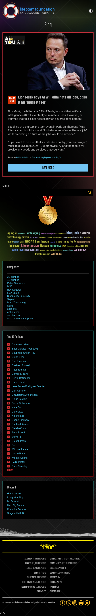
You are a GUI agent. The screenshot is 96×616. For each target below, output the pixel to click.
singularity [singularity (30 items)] (53, 250)
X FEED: (29, 568)
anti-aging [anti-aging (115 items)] (33, 233)
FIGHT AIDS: (31, 578)
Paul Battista (19, 369)
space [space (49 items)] (60, 250)
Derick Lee (17, 411)
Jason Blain (18, 453)
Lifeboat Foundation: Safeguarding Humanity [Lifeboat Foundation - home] (40, 10)
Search (89, 192)
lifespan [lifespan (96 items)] (44, 246)
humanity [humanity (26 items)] (52, 242)
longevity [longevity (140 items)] (55, 246)
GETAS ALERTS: (56, 564)
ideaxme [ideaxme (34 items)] (59, 242)
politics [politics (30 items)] (77, 246)
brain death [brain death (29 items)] (42, 238)
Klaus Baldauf (19, 399)
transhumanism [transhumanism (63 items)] (42, 254)
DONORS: (37, 573)
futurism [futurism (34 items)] (16, 242)
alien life (12, 308)
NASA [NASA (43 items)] (64, 246)
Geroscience (14, 493)
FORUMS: (40, 592)
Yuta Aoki (17, 407)
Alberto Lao (18, 415)
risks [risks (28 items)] (47, 250)
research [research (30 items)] (42, 250)
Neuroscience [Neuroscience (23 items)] (70, 246)
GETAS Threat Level (48, 547)
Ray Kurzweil (14, 289)
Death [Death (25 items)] (69, 238)
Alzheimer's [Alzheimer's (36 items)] (22, 234)
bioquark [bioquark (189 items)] (72, 233)
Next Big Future (15, 505)
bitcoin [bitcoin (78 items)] (25, 237)
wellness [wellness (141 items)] (56, 254)
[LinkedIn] (74, 603)
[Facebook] (62, 603)
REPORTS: (54, 578)
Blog (48, 25)
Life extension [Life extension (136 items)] (30, 246)
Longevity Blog (15, 497)
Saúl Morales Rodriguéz (25, 348)
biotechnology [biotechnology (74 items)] (14, 237)
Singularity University (18, 296)
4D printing (13, 280)
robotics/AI (56, 158)
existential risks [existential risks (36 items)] (77, 238)
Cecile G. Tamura (21, 403)
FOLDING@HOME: (29, 582)
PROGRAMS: (54, 582)
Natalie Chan (19, 428)
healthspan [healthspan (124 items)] (42, 242)
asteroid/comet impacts (20, 318)
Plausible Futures (16, 509)
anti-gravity (13, 312)
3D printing (13, 276)
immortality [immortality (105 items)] (70, 241)
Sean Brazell (18, 432)
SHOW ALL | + (12, 470)
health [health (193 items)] (29, 241)
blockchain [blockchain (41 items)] (34, 237)
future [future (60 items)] (10, 241)
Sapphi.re (51, 602)
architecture (13, 315)
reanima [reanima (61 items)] (84, 246)
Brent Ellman (19, 441)
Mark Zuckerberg (16, 302)
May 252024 (12, 100)
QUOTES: (53, 592)
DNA (9, 286)
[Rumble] (87, 603)
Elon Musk (36, 158)
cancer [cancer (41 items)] (49, 237)
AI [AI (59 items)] (16, 233)
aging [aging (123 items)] (10, 233)
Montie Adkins (19, 457)
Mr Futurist (13, 501)
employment (46, 158)
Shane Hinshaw (20, 420)
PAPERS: (53, 587)
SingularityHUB (15, 513)
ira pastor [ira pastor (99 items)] (14, 246)
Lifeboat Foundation (22, 602)
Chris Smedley (19, 466)
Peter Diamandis (16, 283)
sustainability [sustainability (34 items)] (68, 250)
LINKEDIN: (29, 564)
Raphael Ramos (20, 424)
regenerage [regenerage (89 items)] (17, 250)
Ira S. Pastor (18, 462)
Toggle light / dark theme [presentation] (91, 11)
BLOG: (52, 568)
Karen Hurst (18, 382)
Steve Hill (17, 436)
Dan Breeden (19, 361)
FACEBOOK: (28, 559)
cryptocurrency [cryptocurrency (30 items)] (57, 238)
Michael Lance (20, 449)
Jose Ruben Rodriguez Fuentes (29, 386)
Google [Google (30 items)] (22, 242)
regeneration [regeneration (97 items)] (31, 250)
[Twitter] (68, 603)
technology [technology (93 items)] (80, 250)
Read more (48, 167)
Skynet (11, 299)
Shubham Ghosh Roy (23, 352)
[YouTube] (81, 603)
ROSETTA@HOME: (28, 587)
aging (10, 305)
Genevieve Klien (20, 344)
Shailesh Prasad (21, 365)
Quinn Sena (18, 357)
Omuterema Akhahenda (25, 394)
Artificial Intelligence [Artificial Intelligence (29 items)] (48, 234)
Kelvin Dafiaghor (22, 158)
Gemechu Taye (20, 373)
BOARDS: (53, 573)
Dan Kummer (19, 390)
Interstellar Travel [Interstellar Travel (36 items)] (83, 242)
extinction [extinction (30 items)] (87, 238)
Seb (14, 445)
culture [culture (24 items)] (65, 238)
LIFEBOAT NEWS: (56, 559)
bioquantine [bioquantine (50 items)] (60, 233)
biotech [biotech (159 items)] (85, 233)
